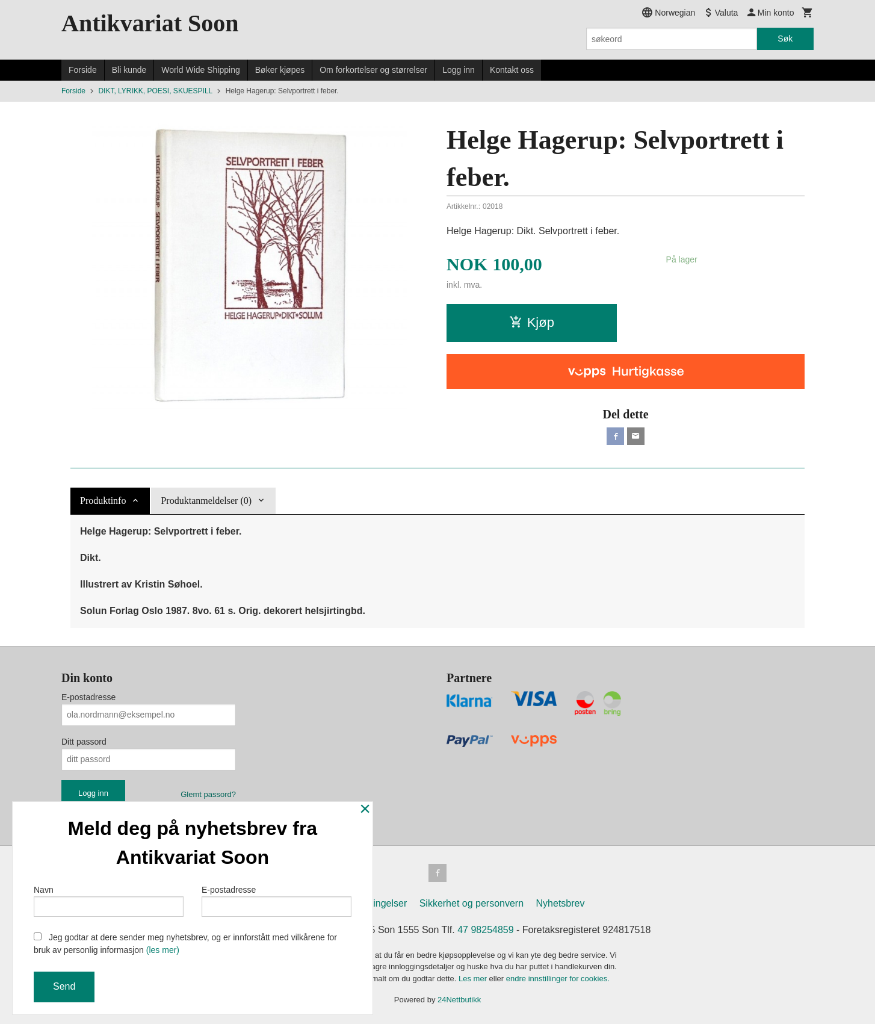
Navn (109, 899)
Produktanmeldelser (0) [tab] (206, 502)
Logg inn (458, 70)
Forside (83, 70)
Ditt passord (84, 743)
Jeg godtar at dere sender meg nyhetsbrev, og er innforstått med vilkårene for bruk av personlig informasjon (185, 943)
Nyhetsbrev (560, 906)
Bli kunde (129, 70)
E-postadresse (88, 699)
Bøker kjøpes (280, 70)
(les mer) (162, 950)
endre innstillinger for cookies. (558, 981)
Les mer (474, 981)
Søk (785, 38)
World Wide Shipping (200, 70)
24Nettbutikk (459, 1003)
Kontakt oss (512, 70)
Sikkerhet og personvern (471, 906)
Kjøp (531, 322)
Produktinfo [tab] (103, 502)
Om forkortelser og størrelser (373, 70)
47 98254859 (485, 933)
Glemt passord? (208, 796)
